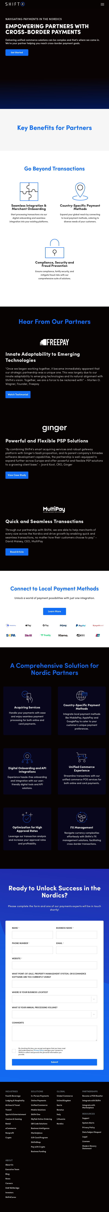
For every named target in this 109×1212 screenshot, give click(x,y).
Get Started (19, 53)
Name (15, 928)
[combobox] (14, 999)
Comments (18, 1023)
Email (60, 943)
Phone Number (20, 943)
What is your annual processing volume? (34, 1008)
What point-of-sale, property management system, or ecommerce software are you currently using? (49, 975)
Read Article (19, 553)
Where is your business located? (30, 992)
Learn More (57, 612)
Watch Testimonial (19, 395)
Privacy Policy (39, 1050)
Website (17, 959)
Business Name (65, 928)
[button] (102, 4)
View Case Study (18, 476)
